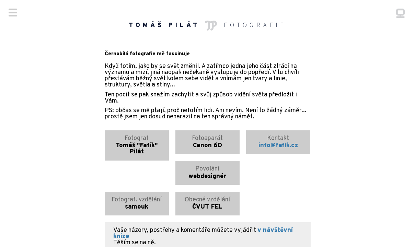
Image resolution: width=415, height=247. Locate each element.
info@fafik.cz (278, 122)
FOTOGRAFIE (208, 26)
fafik (257, 224)
